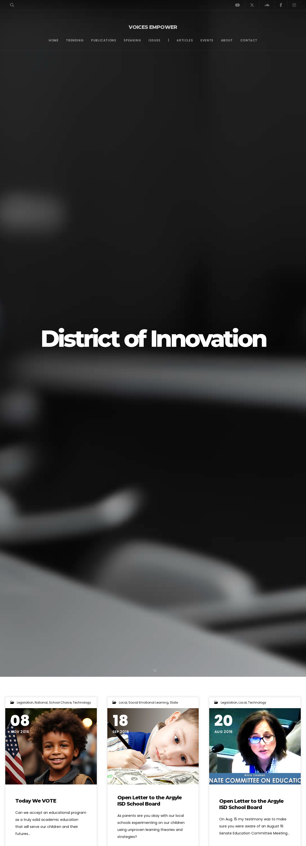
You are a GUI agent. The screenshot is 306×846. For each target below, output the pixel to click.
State (174, 702)
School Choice (60, 702)
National (41, 702)
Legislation (25, 702)
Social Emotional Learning (148, 702)
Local (123, 702)
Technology (82, 702)
